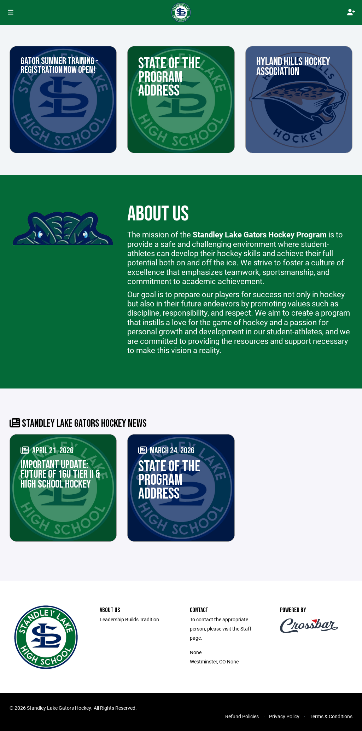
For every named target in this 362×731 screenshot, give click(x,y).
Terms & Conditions (331, 716)
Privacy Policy (284, 716)
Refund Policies (242, 716)
